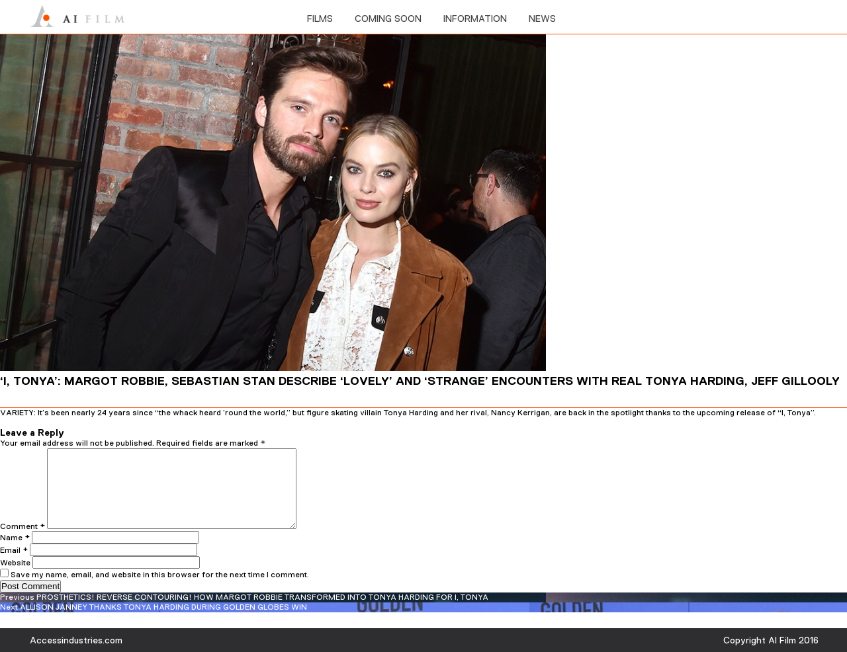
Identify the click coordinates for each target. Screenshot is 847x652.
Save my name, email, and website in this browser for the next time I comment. (160, 590)
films (320, 18)
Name (15, 553)
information (475, 18)
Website (15, 578)
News (542, 18)
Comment (22, 542)
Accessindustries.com (76, 640)
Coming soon (388, 18)
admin (90, 422)
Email (14, 566)
